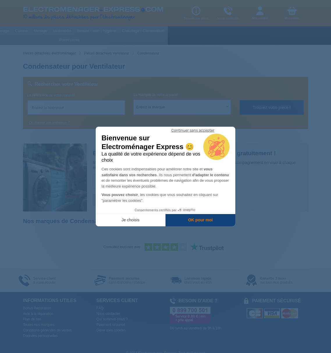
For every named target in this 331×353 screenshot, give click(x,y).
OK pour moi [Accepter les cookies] (200, 220)
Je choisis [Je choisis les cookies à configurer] (130, 220)
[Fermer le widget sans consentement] (192, 130)
